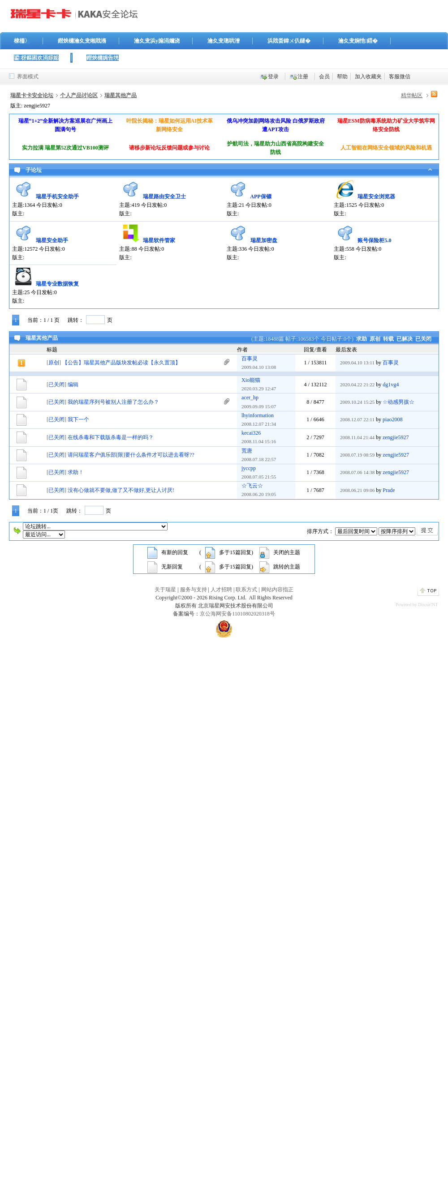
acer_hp (249, 397)
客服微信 (399, 76)
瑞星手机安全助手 (57, 196)
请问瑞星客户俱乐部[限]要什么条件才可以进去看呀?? (131, 455)
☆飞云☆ (252, 486)
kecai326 (251, 433)
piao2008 (393, 419)
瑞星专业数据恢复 (57, 284)
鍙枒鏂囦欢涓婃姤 (36, 58)
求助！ (76, 472)
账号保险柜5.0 (374, 240)
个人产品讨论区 (79, 95)
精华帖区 (411, 95)
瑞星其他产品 (120, 95)
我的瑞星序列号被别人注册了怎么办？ (113, 402)
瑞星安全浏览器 (376, 196)
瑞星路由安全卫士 (164, 196)
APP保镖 (260, 196)
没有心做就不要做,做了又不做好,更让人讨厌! (121, 490)
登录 (273, 76)
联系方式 (246, 589)
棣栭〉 (22, 41)
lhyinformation (257, 415)
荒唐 (246, 451)
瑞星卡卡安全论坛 (31, 95)
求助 (361, 339)
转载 (388, 339)
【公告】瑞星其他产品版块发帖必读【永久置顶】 (121, 362)
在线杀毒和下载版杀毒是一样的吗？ (111, 437)
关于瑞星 (165, 589)
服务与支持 (193, 589)
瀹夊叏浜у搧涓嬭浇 (157, 41)
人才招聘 (221, 589)
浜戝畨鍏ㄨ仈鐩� (288, 41)
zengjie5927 (396, 437)
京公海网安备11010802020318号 (237, 614)
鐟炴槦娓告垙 (102, 58)
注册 (302, 76)
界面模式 (28, 76)
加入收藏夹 (368, 76)
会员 (324, 76)
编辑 (73, 384)
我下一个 (78, 419)
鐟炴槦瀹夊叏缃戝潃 (82, 41)
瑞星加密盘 (263, 240)
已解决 (404, 339)
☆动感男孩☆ (398, 402)
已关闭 (423, 339)
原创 (375, 339)
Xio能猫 (250, 380)
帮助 (342, 76)
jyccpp (248, 468)
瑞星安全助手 (52, 240)
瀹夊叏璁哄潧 (223, 41)
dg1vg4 (391, 384)
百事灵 (249, 358)
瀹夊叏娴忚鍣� (358, 41)
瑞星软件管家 (159, 240)
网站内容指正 (277, 589)
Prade (389, 490)
